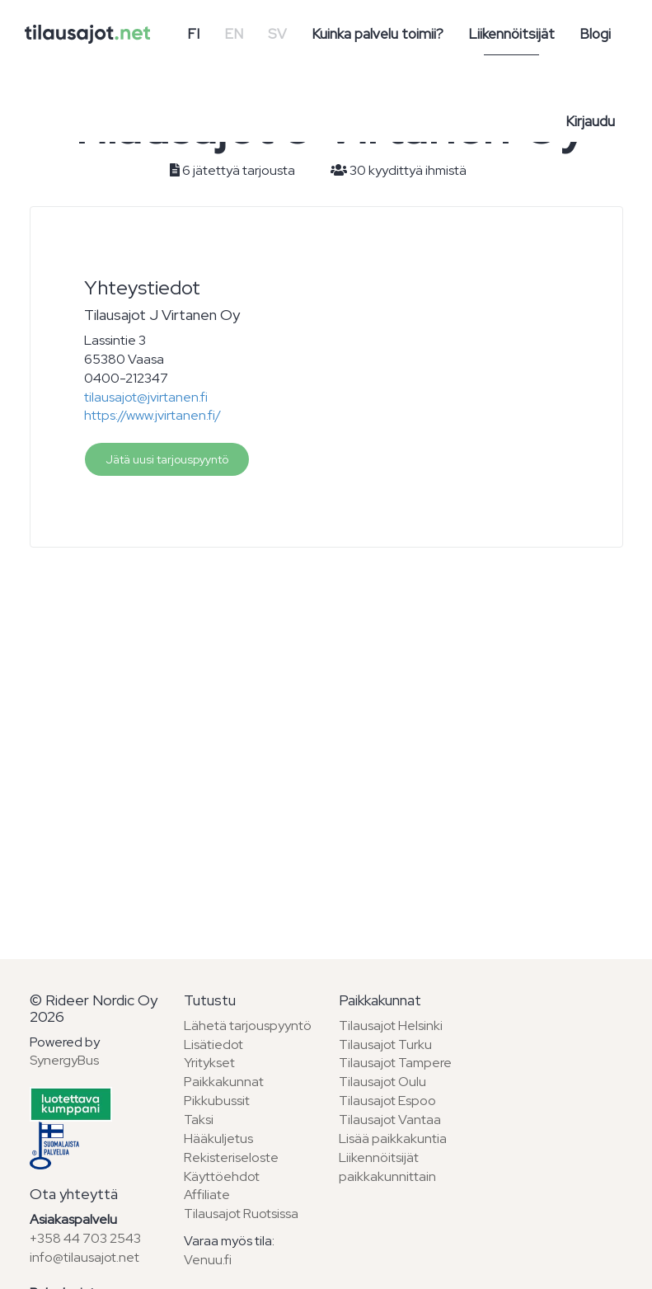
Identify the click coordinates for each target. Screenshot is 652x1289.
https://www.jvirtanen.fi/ (152, 415)
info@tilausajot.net (84, 1257)
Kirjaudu (590, 121)
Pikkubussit (217, 1100)
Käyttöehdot (222, 1176)
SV (277, 34)
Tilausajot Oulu (382, 1081)
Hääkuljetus (218, 1138)
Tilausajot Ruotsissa (241, 1213)
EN (233, 34)
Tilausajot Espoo (387, 1100)
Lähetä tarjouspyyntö (248, 1025)
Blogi (595, 34)
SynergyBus (64, 1060)
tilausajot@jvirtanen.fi (146, 397)
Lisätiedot (213, 1044)
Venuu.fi (208, 1259)
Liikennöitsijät (511, 34)
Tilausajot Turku (385, 1044)
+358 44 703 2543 (85, 1238)
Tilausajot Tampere (395, 1062)
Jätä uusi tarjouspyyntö (167, 459)
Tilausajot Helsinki (391, 1025)
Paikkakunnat (224, 1081)
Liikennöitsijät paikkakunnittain (387, 1167)
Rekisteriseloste (231, 1157)
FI (193, 34)
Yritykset (209, 1062)
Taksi (198, 1119)
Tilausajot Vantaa (390, 1119)
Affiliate (207, 1194)
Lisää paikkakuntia (393, 1138)
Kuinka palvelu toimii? (377, 34)
